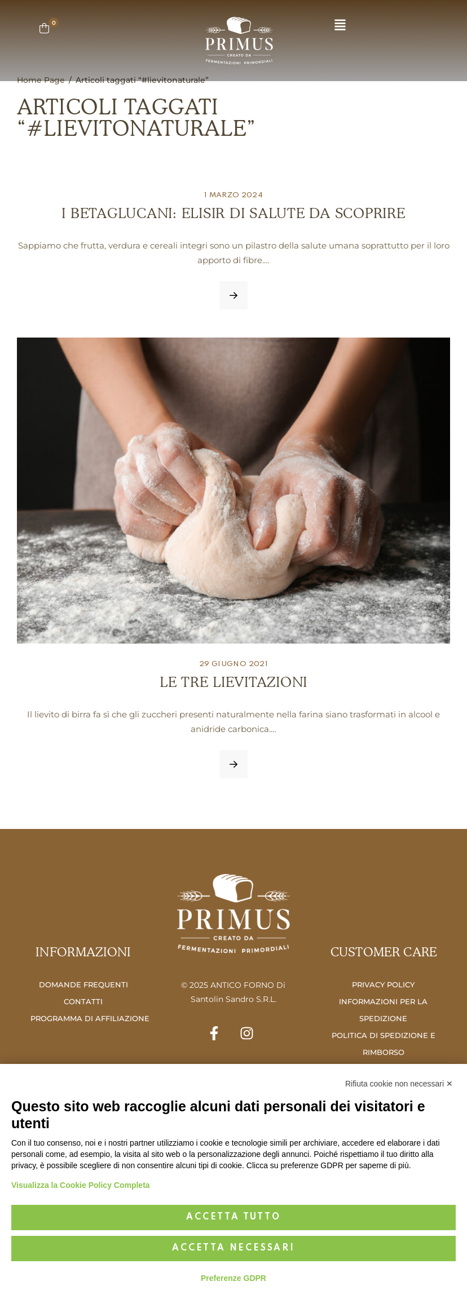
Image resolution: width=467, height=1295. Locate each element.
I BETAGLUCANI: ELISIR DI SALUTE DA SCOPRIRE (233, 213)
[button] (340, 25)
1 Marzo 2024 (233, 195)
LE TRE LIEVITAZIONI (233, 681)
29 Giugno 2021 (233, 664)
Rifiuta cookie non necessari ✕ (399, 1083)
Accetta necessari (233, 1248)
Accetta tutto (233, 1217)
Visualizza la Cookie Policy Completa (80, 1185)
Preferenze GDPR (233, 1278)
